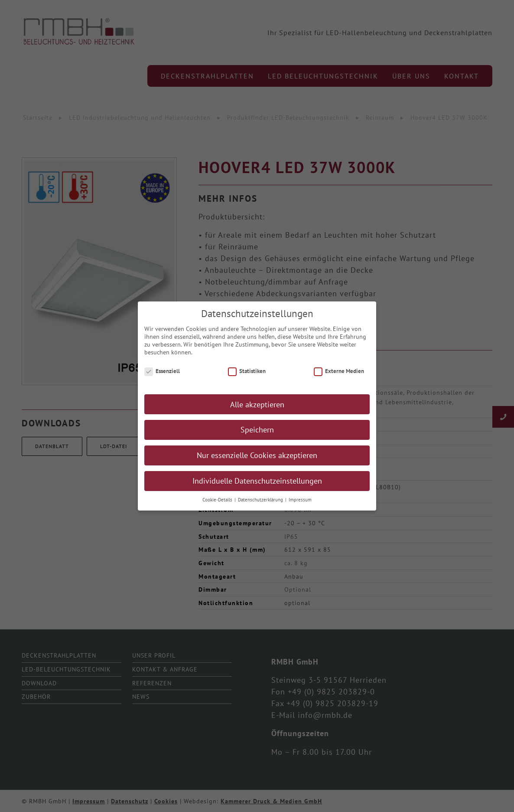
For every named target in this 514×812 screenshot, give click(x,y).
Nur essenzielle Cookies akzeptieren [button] (257, 461)
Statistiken (247, 377)
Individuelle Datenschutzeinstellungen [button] (257, 487)
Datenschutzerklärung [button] (261, 506)
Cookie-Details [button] (218, 506)
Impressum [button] (300, 506)
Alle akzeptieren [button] (257, 410)
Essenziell (162, 377)
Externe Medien (339, 377)
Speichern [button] (257, 436)
